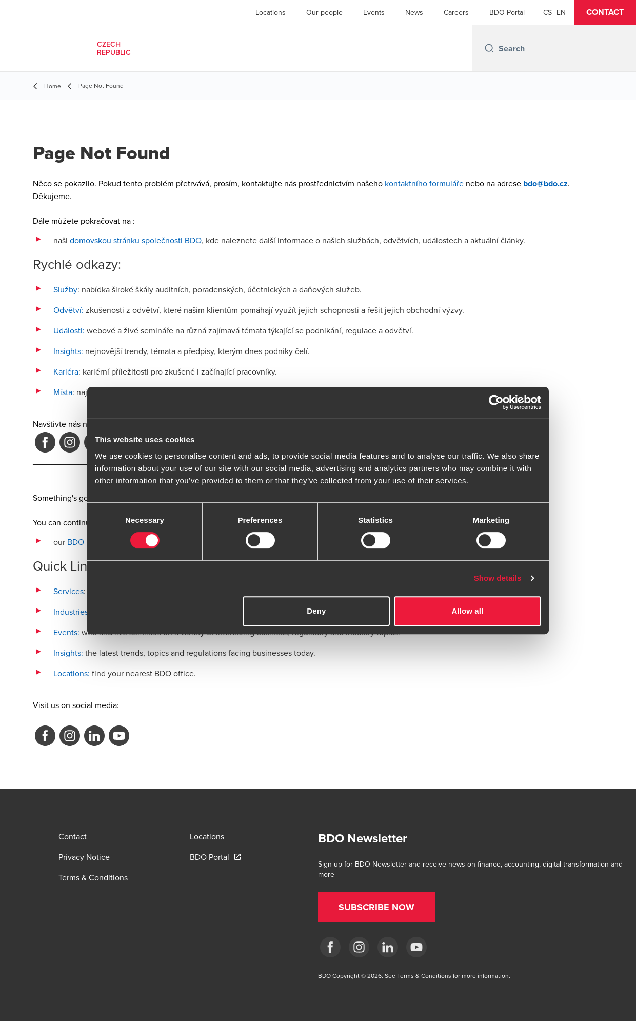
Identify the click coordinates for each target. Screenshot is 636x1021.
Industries (70, 611)
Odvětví (67, 310)
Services (68, 591)
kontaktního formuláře (424, 183)
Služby (65, 289)
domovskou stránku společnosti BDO (136, 240)
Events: (66, 632)
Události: (69, 330)
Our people (324, 12)
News (414, 12)
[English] (561, 12)
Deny (316, 610)
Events (374, 12)
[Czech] (547, 12)
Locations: (71, 673)
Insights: (68, 351)
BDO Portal (507, 12)
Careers (456, 12)
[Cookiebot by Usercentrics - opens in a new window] (496, 402)
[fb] (330, 947)
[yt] (416, 947)
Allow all (468, 610)
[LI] (387, 947)
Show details (498, 578)
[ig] (359, 947)
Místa (62, 392)
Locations (270, 12)
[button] (605, 12)
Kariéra (65, 371)
